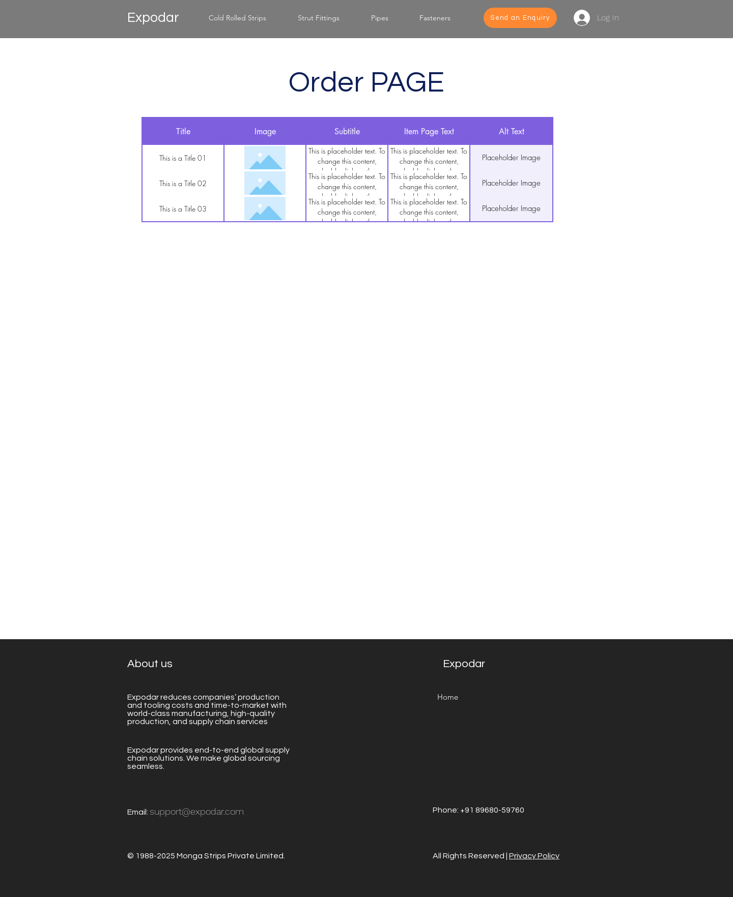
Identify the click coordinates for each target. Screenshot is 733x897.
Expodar (153, 18)
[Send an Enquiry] (520, 18)
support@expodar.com (197, 811)
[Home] (447, 697)
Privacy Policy (534, 856)
